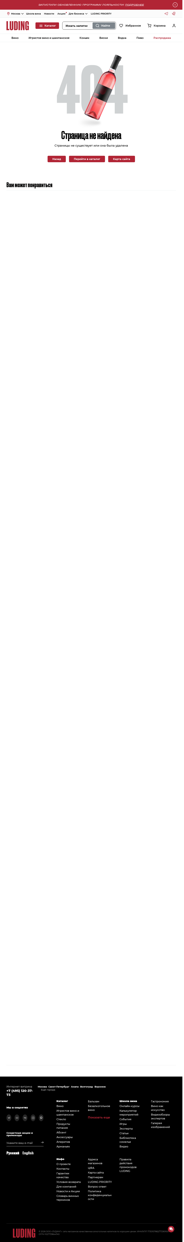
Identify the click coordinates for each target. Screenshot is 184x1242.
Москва (42, 1087)
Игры (123, 1124)
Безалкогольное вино (99, 1108)
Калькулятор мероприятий (128, 1112)
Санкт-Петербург (58, 1087)
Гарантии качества (62, 1175)
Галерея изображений (160, 1125)
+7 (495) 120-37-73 (19, 1092)
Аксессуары (64, 1137)
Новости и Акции (68, 1191)
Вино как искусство (158, 1108)
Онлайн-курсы (129, 1106)
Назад (56, 159)
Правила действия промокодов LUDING (128, 1165)
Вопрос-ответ (97, 1186)
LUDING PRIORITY (101, 13)
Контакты (62, 1168)
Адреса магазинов (95, 1161)
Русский (12, 1152)
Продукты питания (63, 1125)
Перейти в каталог (87, 159)
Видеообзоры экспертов (160, 1116)
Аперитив (63, 1141)
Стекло (61, 1119)
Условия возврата (68, 1182)
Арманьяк (63, 1146)
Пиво (140, 37)
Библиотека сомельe (127, 1139)
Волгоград (86, 1087)
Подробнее (134, 4)
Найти (105, 25)
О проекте (63, 1164)
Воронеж (100, 1087)
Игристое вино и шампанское (49, 37)
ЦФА (91, 1168)
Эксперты (126, 1128)
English (28, 1152)
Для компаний (66, 1186)
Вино (15, 37)
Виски (103, 37)
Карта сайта (121, 159)
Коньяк (84, 37)
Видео (123, 1146)
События (125, 1119)
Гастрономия (160, 1101)
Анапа (75, 1087)
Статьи (124, 1133)
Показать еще (99, 1117)
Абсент (61, 1132)
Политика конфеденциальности (100, 1195)
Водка (122, 37)
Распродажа (162, 37)
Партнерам (95, 1177)
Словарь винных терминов (67, 1197)
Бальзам (93, 1101)
